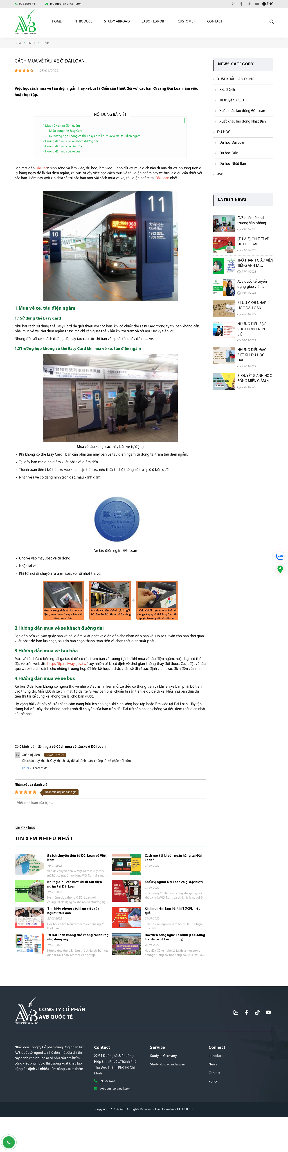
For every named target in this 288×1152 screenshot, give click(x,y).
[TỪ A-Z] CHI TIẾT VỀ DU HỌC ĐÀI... (253, 241)
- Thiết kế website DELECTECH (173, 1124)
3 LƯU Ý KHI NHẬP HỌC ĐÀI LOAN (251, 305)
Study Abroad (117, 21)
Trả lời (25, 766)
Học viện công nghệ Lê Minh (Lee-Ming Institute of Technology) (175, 936)
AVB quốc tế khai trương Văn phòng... (253, 220)
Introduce (83, 21)
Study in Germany (163, 1063)
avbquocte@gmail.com (117, 1096)
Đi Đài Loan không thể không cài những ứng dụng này (77, 936)
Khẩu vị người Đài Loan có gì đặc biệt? (174, 880)
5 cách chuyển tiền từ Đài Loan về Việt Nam (77, 857)
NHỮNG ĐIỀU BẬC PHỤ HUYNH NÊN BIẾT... (251, 329)
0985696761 (109, 1088)
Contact (215, 21)
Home (57, 21)
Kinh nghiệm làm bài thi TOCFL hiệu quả (172, 909)
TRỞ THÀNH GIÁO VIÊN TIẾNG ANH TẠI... (255, 262)
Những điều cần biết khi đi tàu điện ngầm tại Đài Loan (74, 883)
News (213, 1071)
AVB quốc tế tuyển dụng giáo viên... (252, 284)
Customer (187, 21)
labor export (154, 21)
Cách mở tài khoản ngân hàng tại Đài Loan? (173, 857)
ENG (270, 4)
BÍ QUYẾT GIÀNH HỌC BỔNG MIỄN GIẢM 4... (254, 378)
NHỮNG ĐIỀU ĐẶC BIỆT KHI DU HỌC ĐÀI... (251, 355)
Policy (213, 1088)
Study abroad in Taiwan (167, 1071)
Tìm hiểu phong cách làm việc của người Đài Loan (73, 909)
